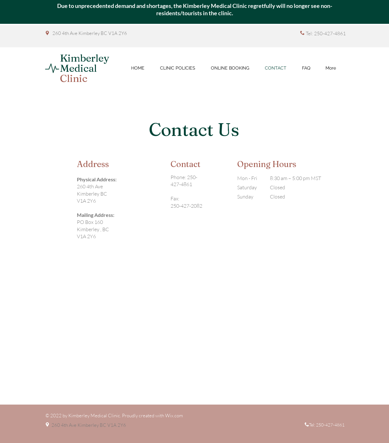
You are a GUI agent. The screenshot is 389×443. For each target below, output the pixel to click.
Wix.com (174, 416)
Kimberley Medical (84, 68)
